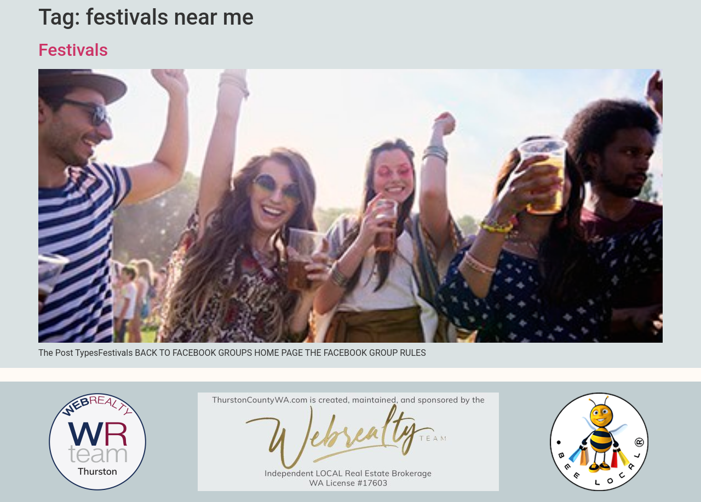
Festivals (73, 49)
